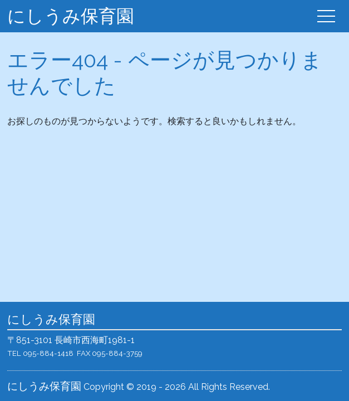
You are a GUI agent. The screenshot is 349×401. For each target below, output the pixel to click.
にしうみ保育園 (70, 16)
